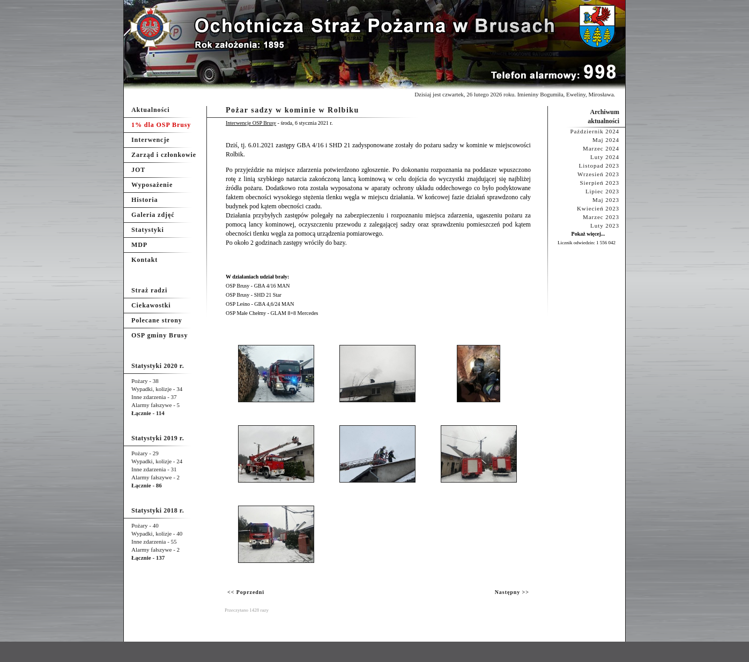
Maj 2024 (605, 140)
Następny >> (512, 592)
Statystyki (147, 230)
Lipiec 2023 (602, 191)
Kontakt (144, 260)
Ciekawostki (151, 305)
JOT (138, 170)
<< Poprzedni (245, 592)
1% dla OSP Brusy (161, 125)
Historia (144, 200)
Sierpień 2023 (599, 182)
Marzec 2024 (601, 148)
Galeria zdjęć (152, 215)
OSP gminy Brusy (159, 335)
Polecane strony (156, 320)
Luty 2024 (604, 157)
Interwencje (150, 140)
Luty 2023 (604, 225)
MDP (139, 245)
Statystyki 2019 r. (157, 438)
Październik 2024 (594, 131)
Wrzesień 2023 (598, 174)
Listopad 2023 (599, 165)
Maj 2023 (605, 200)
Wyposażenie (152, 185)
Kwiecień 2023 (598, 208)
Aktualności (150, 110)
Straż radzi (149, 290)
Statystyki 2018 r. (157, 510)
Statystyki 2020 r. (157, 366)
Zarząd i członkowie (163, 155)
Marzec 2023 (601, 217)
